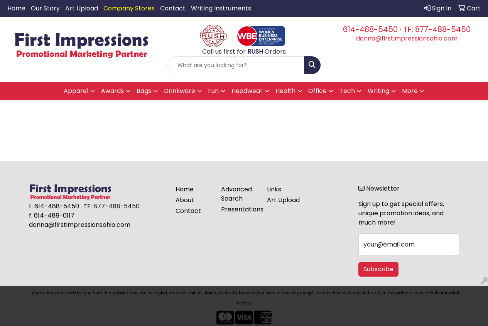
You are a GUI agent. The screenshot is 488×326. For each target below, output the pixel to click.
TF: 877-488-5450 (437, 29)
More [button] (410, 90)
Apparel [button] (76, 90)
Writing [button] (378, 90)
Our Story (45, 8)
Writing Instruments (221, 8)
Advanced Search (236, 194)
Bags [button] (144, 90)
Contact (173, 8)
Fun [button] (213, 90)
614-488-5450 (370, 29)
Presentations (239, 209)
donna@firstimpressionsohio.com (407, 38)
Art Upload (81, 8)
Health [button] (285, 90)
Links (274, 189)
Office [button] (317, 90)
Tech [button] (347, 90)
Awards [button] (112, 90)
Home (16, 8)
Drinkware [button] (179, 90)
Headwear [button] (247, 90)
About (185, 200)
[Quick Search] (236, 65)
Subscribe (378, 269)
